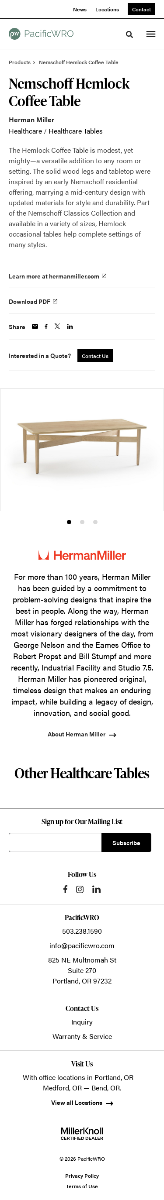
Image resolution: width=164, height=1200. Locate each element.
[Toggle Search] (129, 34)
